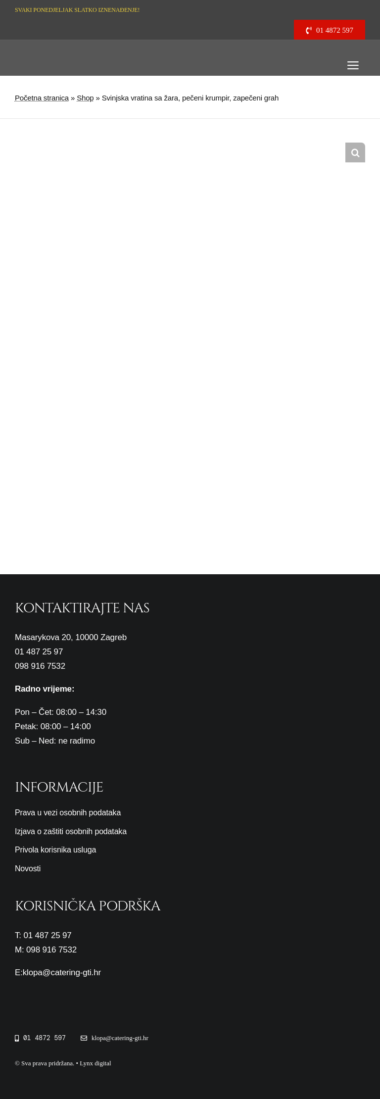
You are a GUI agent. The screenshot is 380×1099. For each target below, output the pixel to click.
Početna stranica (42, 98)
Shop (85, 98)
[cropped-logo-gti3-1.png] (46, 49)
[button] (355, 152)
